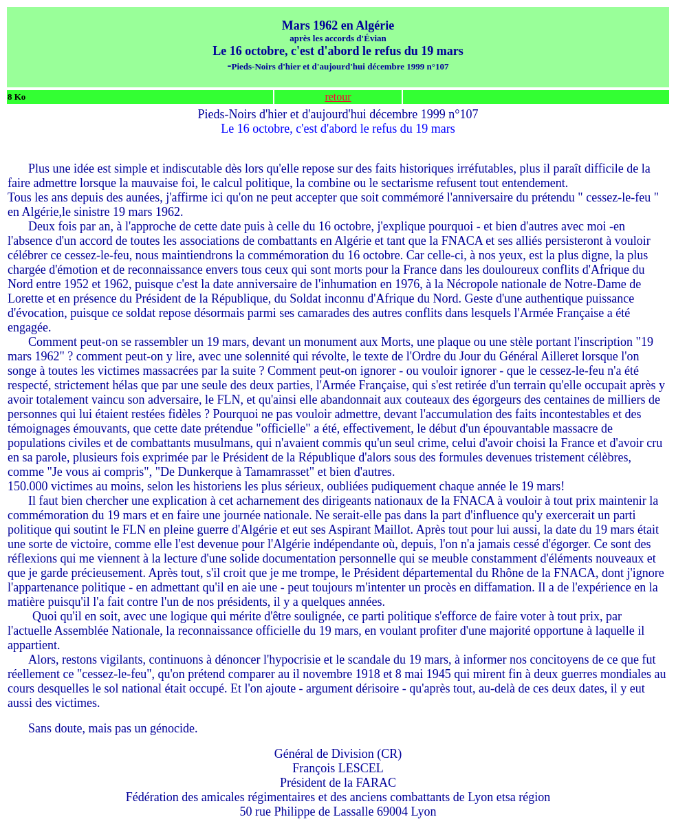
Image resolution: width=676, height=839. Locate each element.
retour (338, 96)
